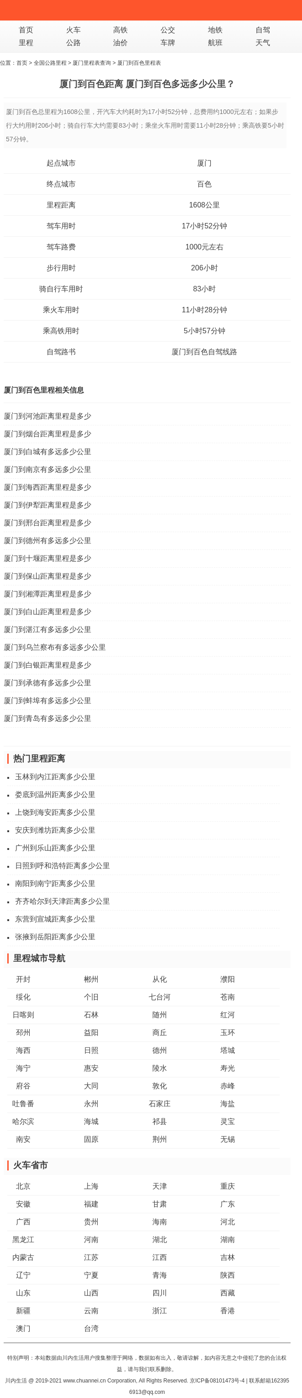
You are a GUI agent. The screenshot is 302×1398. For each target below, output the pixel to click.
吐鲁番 (23, 1104)
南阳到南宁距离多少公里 (55, 883)
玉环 (227, 1032)
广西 (23, 1222)
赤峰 (227, 1086)
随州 (159, 1015)
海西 (23, 1050)
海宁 (23, 1068)
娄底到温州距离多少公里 (55, 794)
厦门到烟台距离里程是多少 (47, 434)
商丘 (159, 1032)
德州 (159, 1050)
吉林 (227, 1257)
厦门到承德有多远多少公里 (47, 683)
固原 (91, 1139)
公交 (168, 30)
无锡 (227, 1139)
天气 (262, 43)
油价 (120, 43)
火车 (73, 30)
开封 (23, 979)
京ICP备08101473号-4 (217, 1380)
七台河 (160, 997)
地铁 (215, 30)
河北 (227, 1222)
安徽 (23, 1204)
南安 (23, 1139)
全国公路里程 (50, 63)
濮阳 (227, 979)
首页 (26, 30)
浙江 (159, 1311)
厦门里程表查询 (92, 63)
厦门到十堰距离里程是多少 (47, 558)
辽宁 (23, 1275)
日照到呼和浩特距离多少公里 (62, 866)
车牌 (168, 43)
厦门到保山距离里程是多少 (47, 576)
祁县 (159, 1121)
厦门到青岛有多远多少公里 (47, 718)
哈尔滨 (23, 1121)
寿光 (227, 1068)
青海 (159, 1275)
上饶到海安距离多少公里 (55, 812)
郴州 (91, 979)
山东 (23, 1293)
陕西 (227, 1275)
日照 (91, 1050)
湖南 (227, 1239)
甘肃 (159, 1204)
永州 (91, 1104)
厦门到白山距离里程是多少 (47, 612)
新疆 (23, 1311)
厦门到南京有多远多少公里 (47, 469)
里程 (26, 43)
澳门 (23, 1328)
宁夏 (91, 1275)
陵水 (159, 1068)
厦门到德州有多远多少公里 (47, 540)
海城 (91, 1121)
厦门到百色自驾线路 (204, 352)
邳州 (23, 1032)
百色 (204, 184)
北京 (23, 1186)
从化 (159, 979)
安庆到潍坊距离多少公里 (55, 830)
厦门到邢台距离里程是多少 (47, 523)
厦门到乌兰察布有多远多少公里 (55, 647)
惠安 (91, 1068)
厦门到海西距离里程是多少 (47, 487)
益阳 (91, 1032)
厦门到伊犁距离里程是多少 (47, 505)
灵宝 (227, 1121)
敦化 (159, 1086)
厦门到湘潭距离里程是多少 (47, 594)
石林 (91, 1015)
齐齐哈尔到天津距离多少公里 (62, 901)
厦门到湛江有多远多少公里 (47, 629)
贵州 (91, 1222)
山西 (91, 1293)
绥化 (23, 997)
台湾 (91, 1328)
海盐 (227, 1104)
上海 (91, 1186)
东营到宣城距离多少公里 (55, 919)
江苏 (91, 1257)
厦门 (204, 163)
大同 (91, 1086)
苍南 (227, 997)
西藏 (227, 1293)
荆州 (159, 1139)
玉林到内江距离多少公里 (55, 777)
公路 (73, 43)
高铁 (120, 30)
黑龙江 (23, 1239)
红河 (227, 1015)
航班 (215, 43)
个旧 (91, 997)
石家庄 (160, 1104)
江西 (159, 1257)
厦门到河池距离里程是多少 (47, 416)
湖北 (159, 1239)
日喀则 (23, 1015)
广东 (227, 1204)
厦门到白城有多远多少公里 (47, 452)
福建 (91, 1204)
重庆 (227, 1186)
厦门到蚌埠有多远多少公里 (47, 700)
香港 (227, 1311)
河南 (91, 1239)
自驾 (262, 30)
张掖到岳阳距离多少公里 (55, 937)
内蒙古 (23, 1257)
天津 (159, 1186)
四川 (159, 1293)
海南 (159, 1222)
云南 (91, 1311)
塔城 (227, 1050)
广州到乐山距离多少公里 (55, 848)
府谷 (23, 1086)
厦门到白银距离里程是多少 (47, 665)
